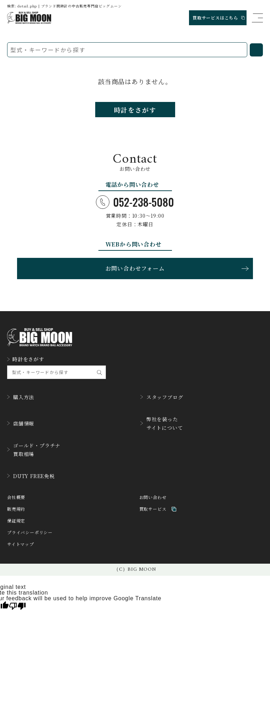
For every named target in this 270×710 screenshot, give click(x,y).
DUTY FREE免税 (31, 475)
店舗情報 (20, 423)
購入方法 (20, 397)
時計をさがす (135, 109)
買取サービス (158, 509)
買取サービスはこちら (219, 18)
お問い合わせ (153, 497)
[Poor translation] (17, 605)
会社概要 (16, 497)
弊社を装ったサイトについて (161, 423)
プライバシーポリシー (30, 532)
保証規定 (16, 521)
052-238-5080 (135, 202)
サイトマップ (20, 544)
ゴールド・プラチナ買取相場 (33, 449)
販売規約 (16, 509)
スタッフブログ (161, 397)
